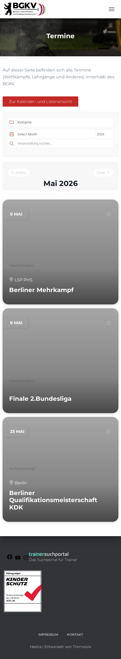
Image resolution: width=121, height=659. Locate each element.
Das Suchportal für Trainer (53, 559)
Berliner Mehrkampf (41, 290)
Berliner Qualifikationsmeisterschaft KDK (53, 500)
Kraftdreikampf (22, 468)
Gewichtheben (22, 265)
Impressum (48, 634)
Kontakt (75, 634)
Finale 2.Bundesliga (40, 398)
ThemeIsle (82, 646)
